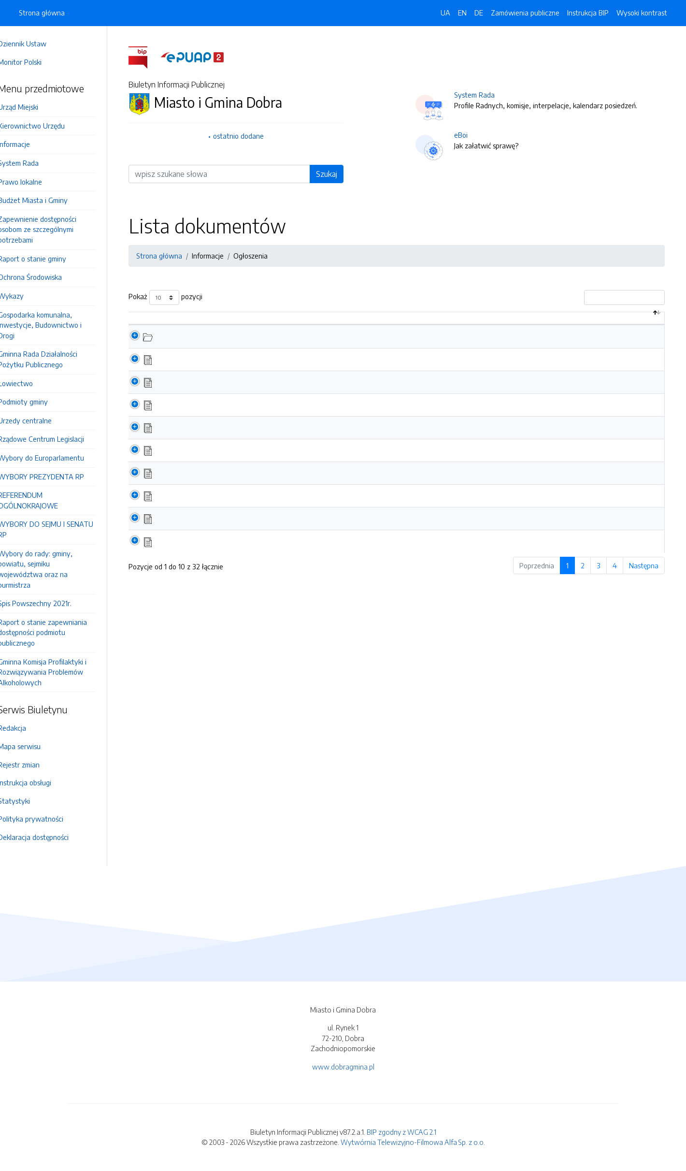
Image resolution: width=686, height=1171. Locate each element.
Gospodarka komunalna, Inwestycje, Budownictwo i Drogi (53, 325)
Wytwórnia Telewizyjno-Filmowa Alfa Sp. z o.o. (413, 1142)
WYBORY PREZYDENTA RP (55, 476)
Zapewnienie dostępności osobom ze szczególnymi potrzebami (51, 229)
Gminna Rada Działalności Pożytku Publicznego (51, 359)
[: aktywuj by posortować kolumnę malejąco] (146, 329)
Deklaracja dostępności (47, 837)
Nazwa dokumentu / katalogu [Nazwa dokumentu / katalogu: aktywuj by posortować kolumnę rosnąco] (215, 333)
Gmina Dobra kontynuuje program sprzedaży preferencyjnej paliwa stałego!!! (281, 549)
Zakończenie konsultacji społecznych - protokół (236, 526)
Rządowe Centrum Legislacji (55, 438)
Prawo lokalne (34, 181)
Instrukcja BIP (588, 12)
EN (462, 12)
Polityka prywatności (44, 818)
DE (478, 12)
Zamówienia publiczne (525, 12)
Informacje (27, 144)
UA (445, 12)
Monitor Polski (33, 62)
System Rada (32, 163)
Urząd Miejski (32, 106)
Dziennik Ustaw (36, 43)
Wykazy (24, 295)
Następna (650, 596)
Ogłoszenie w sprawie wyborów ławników (228, 481)
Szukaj (333, 174)
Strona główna (42, 12)
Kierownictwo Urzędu (45, 125)
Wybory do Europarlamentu (55, 457)
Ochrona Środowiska (43, 277)
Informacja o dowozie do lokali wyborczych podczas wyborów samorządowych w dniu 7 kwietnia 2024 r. (324, 402)
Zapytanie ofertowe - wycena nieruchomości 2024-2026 (251, 425)
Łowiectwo (29, 383)
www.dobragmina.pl (343, 1066)
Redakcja (26, 727)
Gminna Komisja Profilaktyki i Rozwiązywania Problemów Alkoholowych (56, 672)
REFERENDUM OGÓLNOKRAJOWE (41, 500)
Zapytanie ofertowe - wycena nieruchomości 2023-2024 (251, 503)
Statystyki (27, 800)
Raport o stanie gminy (46, 258)
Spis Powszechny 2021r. (48, 603)
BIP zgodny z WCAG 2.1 (401, 1132)
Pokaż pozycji (172, 297)
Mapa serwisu (33, 746)
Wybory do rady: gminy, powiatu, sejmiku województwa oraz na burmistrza (49, 569)
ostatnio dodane (245, 135)
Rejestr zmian (32, 764)
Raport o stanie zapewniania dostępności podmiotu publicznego (56, 632)
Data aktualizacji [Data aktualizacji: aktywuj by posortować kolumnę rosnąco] (626, 328)
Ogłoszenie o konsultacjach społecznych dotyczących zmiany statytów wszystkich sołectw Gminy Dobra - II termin (340, 572)
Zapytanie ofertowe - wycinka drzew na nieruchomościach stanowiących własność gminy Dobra (312, 357)
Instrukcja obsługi (38, 782)
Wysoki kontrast (641, 12)
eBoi (467, 134)
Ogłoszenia (257, 255)
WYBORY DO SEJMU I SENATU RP (59, 529)
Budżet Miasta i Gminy (46, 200)
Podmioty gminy (36, 401)
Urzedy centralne (38, 420)
